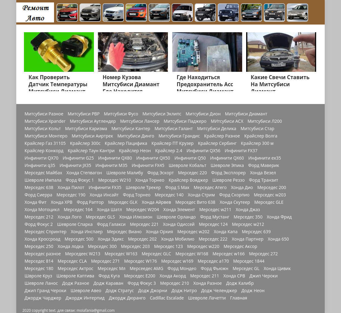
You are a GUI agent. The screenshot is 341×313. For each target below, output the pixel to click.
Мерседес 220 (192, 172)
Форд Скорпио (234, 194)
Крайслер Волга (260, 135)
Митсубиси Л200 (264, 121)
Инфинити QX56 (203, 150)
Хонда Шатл (109, 209)
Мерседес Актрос (75, 268)
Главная (238, 297)
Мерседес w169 (177, 261)
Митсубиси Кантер (130, 128)
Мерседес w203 (270, 194)
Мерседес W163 (121, 253)
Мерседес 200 (271, 187)
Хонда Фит (35, 202)
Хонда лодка (70, 246)
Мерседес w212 (248, 224)
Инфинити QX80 (115, 158)
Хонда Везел (263, 172)
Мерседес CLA (72, 261)
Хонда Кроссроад (42, 239)
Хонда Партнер (247, 239)
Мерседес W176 (140, 261)
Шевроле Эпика (227, 165)
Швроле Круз (38, 275)
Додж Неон (252, 290)
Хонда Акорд (173, 275)
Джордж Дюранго (127, 297)
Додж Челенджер (219, 290)
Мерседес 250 (39, 246)
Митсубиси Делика (216, 128)
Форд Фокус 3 (142, 283)
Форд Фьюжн (214, 268)
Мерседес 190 (70, 194)
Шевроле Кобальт (188, 165)
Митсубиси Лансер (139, 121)
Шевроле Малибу (124, 172)
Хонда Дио (242, 187)
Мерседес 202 (142, 239)
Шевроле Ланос (41, 283)
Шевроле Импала (43, 180)
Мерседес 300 (102, 246)
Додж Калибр (240, 283)
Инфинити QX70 (41, 158)
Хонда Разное (207, 283)
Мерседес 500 (79, 239)
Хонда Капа (226, 231)
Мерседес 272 (263, 253)
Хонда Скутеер (235, 202)
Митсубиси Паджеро (185, 121)
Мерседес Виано (124, 231)
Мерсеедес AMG (146, 268)
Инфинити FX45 (148, 165)
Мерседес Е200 (139, 275)
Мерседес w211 (215, 209)
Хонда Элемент (179, 209)
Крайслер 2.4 (168, 150)
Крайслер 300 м (257, 143)
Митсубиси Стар (257, 128)
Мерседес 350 (248, 216)
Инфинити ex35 (264, 158)
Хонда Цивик (277, 268)
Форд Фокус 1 (80, 180)
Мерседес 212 (39, 216)
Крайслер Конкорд (44, 150)
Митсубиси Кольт (43, 128)
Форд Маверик (263, 165)
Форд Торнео (137, 194)
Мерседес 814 (39, 261)
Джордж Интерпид (85, 297)
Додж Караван (108, 283)
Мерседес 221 (144, 224)
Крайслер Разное (222, 135)
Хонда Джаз (248, 209)
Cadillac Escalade (167, 297)
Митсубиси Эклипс (161, 113)
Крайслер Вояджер (188, 180)
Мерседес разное (43, 253)
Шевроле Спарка (75, 224)
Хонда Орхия (159, 231)
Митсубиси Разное (44, 113)
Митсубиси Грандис (179, 135)
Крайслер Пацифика (126, 143)
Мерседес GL (246, 268)
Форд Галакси (111, 224)
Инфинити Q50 (190, 158)
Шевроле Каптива (75, 275)
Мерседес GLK (123, 202)
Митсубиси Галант (173, 128)
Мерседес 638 (39, 187)
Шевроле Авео (86, 290)
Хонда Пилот (71, 187)
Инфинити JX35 (75, 165)
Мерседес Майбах (43, 172)
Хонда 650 (278, 239)
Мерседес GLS (100, 216)
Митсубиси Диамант (246, 113)
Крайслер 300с (85, 143)
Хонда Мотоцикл (42, 209)
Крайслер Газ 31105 (45, 143)
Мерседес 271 (105, 261)
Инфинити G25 (78, 158)
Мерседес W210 (114, 180)
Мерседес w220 (203, 246)
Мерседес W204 (142, 209)
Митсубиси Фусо (121, 113)
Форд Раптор (90, 202)
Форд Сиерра (38, 194)
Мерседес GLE (268, 202)
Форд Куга (109, 275)
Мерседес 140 (169, 194)
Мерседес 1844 (249, 261)
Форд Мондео (182, 268)
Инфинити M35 (111, 165)
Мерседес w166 (228, 253)
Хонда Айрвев (156, 202)
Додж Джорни (152, 290)
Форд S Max (177, 187)
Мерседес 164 (78, 209)
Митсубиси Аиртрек (92, 135)
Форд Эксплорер (228, 172)
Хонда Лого (70, 216)
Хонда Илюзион (135, 216)
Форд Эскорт (160, 172)
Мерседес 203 (135, 246)
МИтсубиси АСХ (227, 121)
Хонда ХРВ (61, 202)
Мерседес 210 (174, 283)
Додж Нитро (184, 290)
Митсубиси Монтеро (46, 135)
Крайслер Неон (135, 150)
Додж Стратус (120, 290)
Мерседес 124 (213, 224)
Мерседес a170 (213, 261)
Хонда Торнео (150, 180)
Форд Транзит (263, 180)
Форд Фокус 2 (39, 224)
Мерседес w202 (193, 231)
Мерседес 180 (39, 268)
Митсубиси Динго (135, 135)
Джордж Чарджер (43, 297)
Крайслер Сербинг (217, 143)
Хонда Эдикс (111, 239)
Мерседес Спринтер (46, 231)
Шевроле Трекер (143, 187)
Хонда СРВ (234, 275)
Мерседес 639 (256, 231)
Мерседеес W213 (82, 253)
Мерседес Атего (210, 187)
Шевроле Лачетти (207, 297)
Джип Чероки (264, 275)
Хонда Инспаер (87, 231)
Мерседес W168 (192, 253)
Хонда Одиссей (179, 224)
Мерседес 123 (168, 246)
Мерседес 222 (213, 239)
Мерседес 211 (204, 275)
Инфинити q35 (40, 165)
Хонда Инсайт (104, 194)
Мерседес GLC (156, 253)
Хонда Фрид (279, 216)
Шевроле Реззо (228, 180)
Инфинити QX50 (153, 158)
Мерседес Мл (111, 268)
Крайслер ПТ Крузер (173, 143)
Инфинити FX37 (241, 150)
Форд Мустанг (214, 216)
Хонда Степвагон (84, 172)
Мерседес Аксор (240, 246)
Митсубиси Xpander (45, 121)
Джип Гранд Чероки (45, 290)
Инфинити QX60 (227, 158)
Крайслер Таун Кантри (91, 150)
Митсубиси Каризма (86, 128)
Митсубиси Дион (203, 113)
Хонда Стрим (201, 194)
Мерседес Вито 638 (195, 202)
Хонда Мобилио (177, 239)
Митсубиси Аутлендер (93, 121)
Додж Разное (75, 283)
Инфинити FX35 (105, 187)
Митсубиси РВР (83, 113)
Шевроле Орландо (176, 216)
